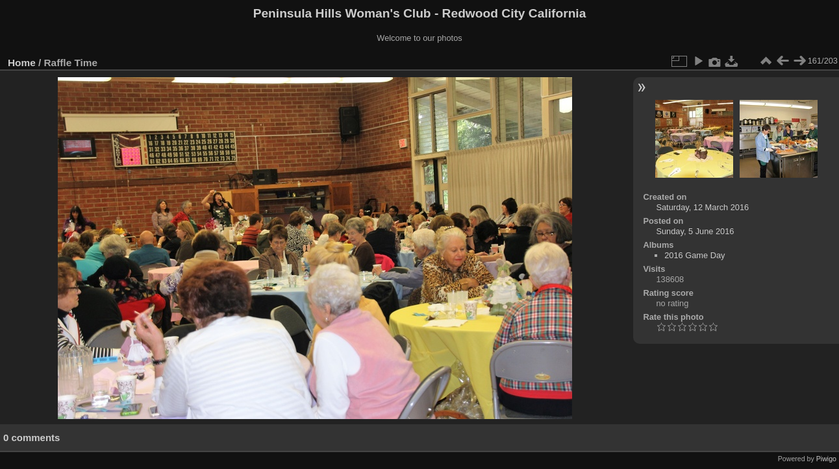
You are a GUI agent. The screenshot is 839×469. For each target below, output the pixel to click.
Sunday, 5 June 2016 (695, 231)
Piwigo (826, 459)
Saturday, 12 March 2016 (702, 207)
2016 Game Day (694, 255)
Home (22, 62)
